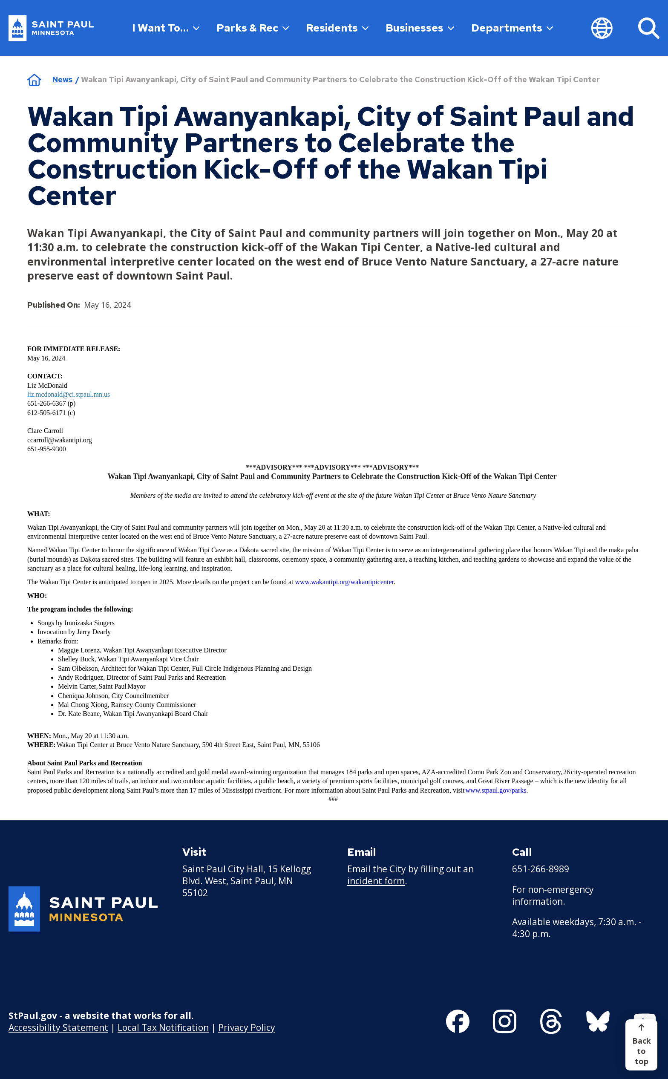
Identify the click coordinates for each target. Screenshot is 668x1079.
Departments (512, 28)
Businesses (420, 28)
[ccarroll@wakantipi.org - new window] (59, 441)
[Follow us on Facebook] (457, 1021)
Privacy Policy (246, 1027)
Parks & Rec (252, 28)
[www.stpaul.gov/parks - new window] (496, 791)
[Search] (648, 28)
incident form (376, 881)
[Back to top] (641, 1044)
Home (34, 79)
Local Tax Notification (163, 1027)
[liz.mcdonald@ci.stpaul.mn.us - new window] (68, 395)
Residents (337, 28)
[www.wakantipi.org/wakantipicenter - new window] (344, 583)
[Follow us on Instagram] (504, 1021)
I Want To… (165, 28)
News (62, 79)
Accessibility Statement (58, 1027)
